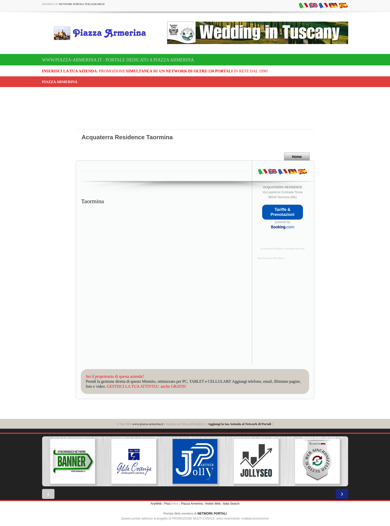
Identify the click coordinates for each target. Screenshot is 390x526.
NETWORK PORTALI (212, 513)
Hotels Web (213, 503)
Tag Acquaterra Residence (271, 258)
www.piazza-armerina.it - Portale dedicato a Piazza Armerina (118, 59)
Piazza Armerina (192, 503)
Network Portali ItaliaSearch (82, 3)
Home (297, 157)
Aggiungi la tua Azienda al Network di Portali (239, 424)
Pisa (167, 503)
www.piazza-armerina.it (147, 424)
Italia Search (231, 503)
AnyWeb (156, 503)
